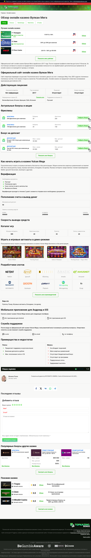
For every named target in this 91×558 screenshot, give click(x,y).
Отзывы (39, 22)
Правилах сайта (85, 534)
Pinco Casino (18, 50)
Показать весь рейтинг (45, 58)
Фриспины (31, 22)
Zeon (16, 492)
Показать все (40, 97)
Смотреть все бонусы (45, 472)
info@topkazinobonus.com (80, 1)
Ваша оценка (6, 405)
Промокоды (21, 22)
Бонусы (12, 22)
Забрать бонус (83, 118)
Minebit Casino (20, 500)
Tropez (17, 484)
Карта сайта (86, 537)
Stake (15, 41)
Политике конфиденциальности (79, 532)
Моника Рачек (13, 376)
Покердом (17, 33)
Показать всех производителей (45, 295)
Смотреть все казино (45, 509)
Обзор (4, 22)
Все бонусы (5, 466)
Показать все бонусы (45, 155)
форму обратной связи (83, 531)
